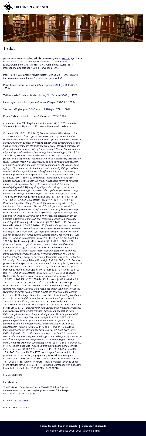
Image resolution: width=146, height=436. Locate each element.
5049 (64, 95)
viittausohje (21, 400)
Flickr (97, 430)
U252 (54, 116)
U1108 (66, 58)
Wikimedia (88, 430)
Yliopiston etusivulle (94, 425)
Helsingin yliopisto (25, 7)
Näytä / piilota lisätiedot (16, 407)
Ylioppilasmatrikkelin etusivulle (58, 425)
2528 (47, 109)
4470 (57, 84)
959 (48, 102)
